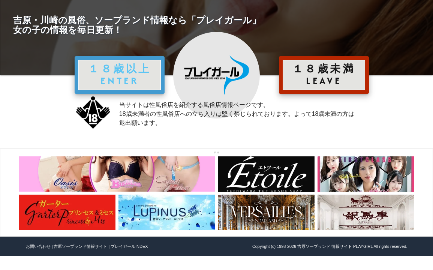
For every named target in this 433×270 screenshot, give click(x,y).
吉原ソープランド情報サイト (80, 246)
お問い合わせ (38, 246)
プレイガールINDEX (129, 246)
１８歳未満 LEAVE (323, 74)
